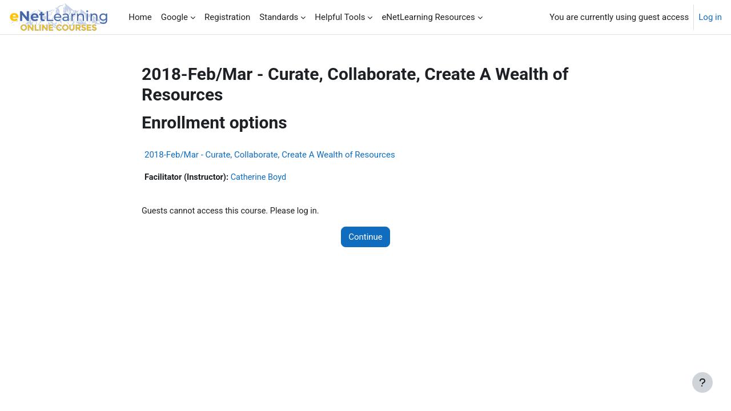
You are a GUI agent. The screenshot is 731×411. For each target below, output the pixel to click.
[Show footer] (702, 382)
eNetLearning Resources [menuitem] (428, 17)
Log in (710, 17)
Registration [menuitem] (227, 17)
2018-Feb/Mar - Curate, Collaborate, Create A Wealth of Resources (269, 155)
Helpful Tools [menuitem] (340, 17)
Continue (365, 237)
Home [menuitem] (139, 17)
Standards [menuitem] (278, 17)
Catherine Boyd (262, 177)
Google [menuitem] (174, 17)
